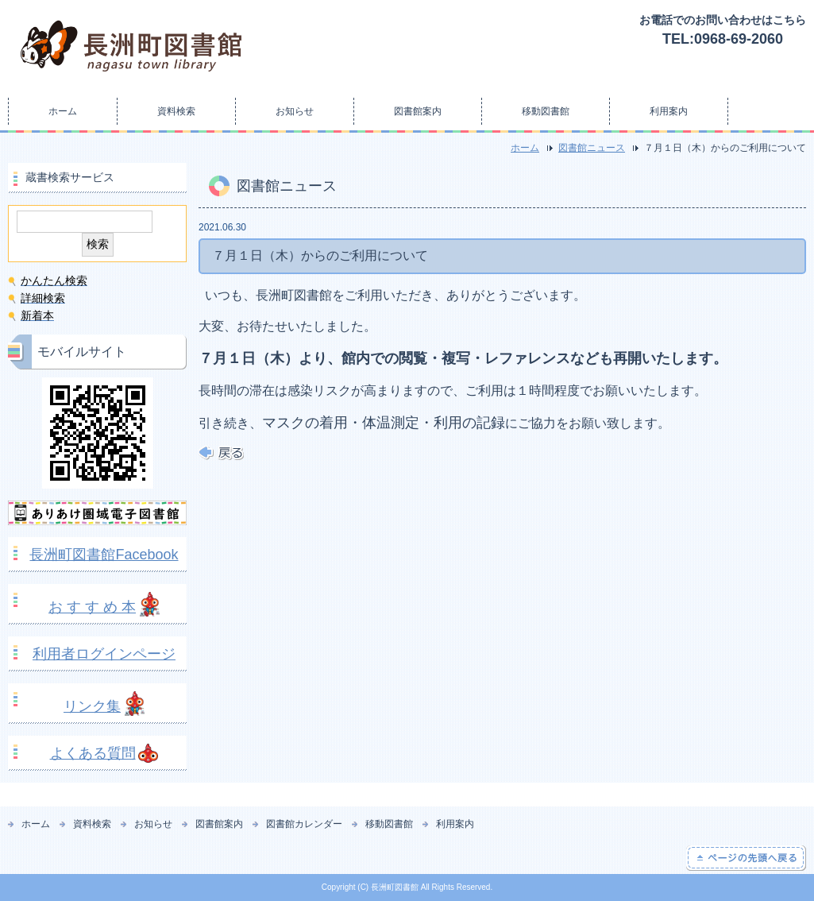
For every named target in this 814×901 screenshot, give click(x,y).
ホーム (62, 111)
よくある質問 (93, 753)
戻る (221, 453)
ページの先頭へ (746, 858)
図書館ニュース (591, 147)
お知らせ (295, 111)
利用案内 (669, 111)
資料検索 (176, 111)
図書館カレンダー (304, 823)
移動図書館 (545, 111)
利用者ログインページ (104, 654)
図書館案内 (418, 111)
